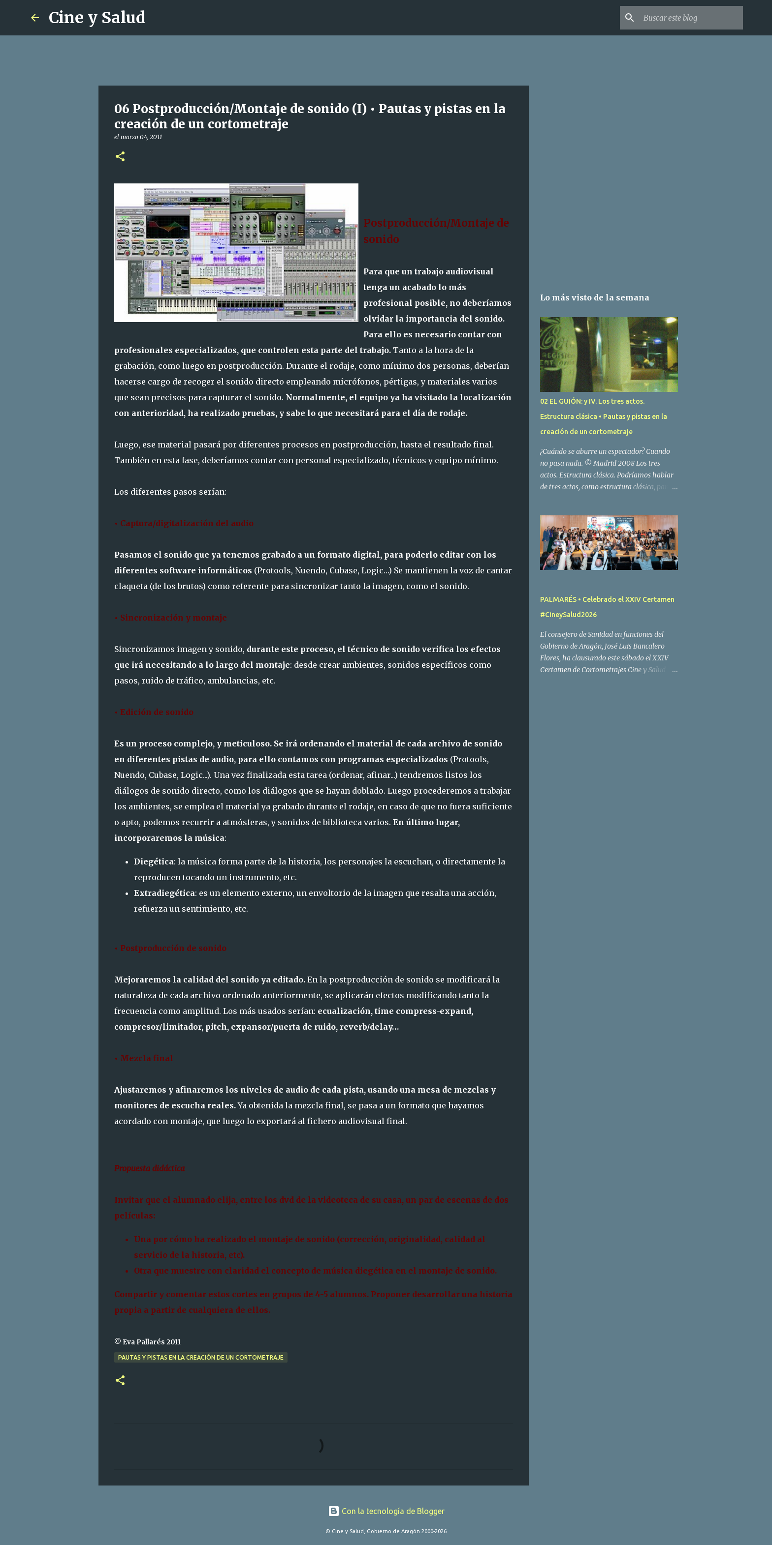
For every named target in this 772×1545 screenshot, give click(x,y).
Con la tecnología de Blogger (386, 1511)
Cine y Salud (97, 18)
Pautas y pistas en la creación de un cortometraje (201, 1357)
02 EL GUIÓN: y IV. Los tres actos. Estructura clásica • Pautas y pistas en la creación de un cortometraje (603, 416)
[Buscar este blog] (691, 18)
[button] (120, 157)
